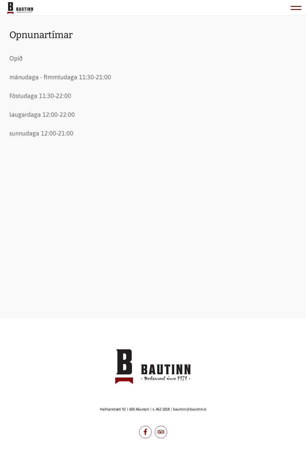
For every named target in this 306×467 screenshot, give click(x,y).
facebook (145, 432)
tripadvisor (161, 432)
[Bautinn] (20, 8)
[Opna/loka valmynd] (296, 8)
